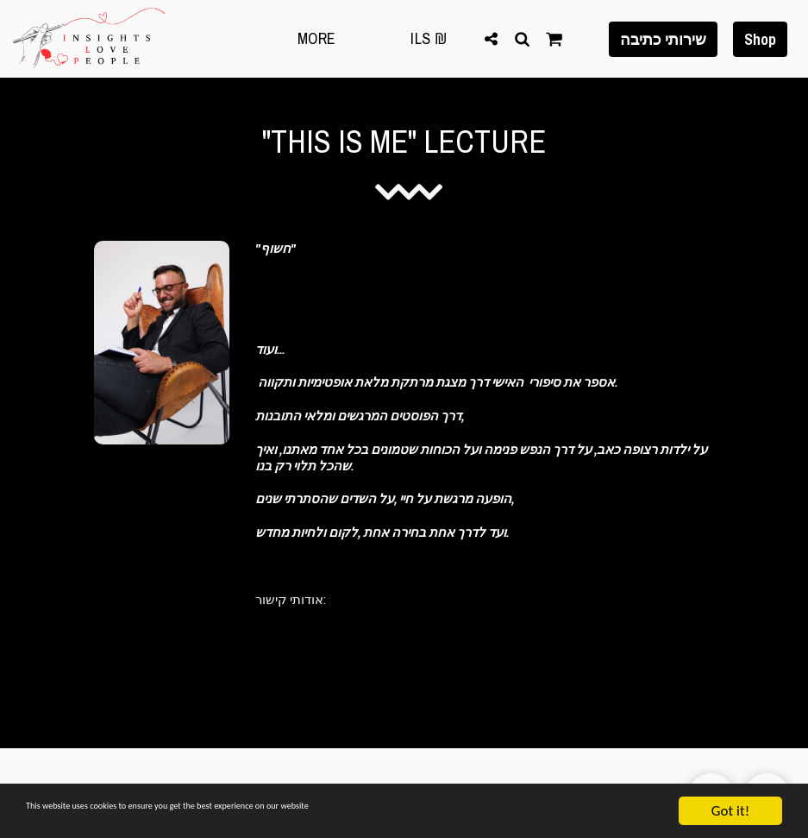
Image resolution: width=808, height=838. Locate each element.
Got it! (730, 811)
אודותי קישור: (290, 599)
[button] (490, 38)
